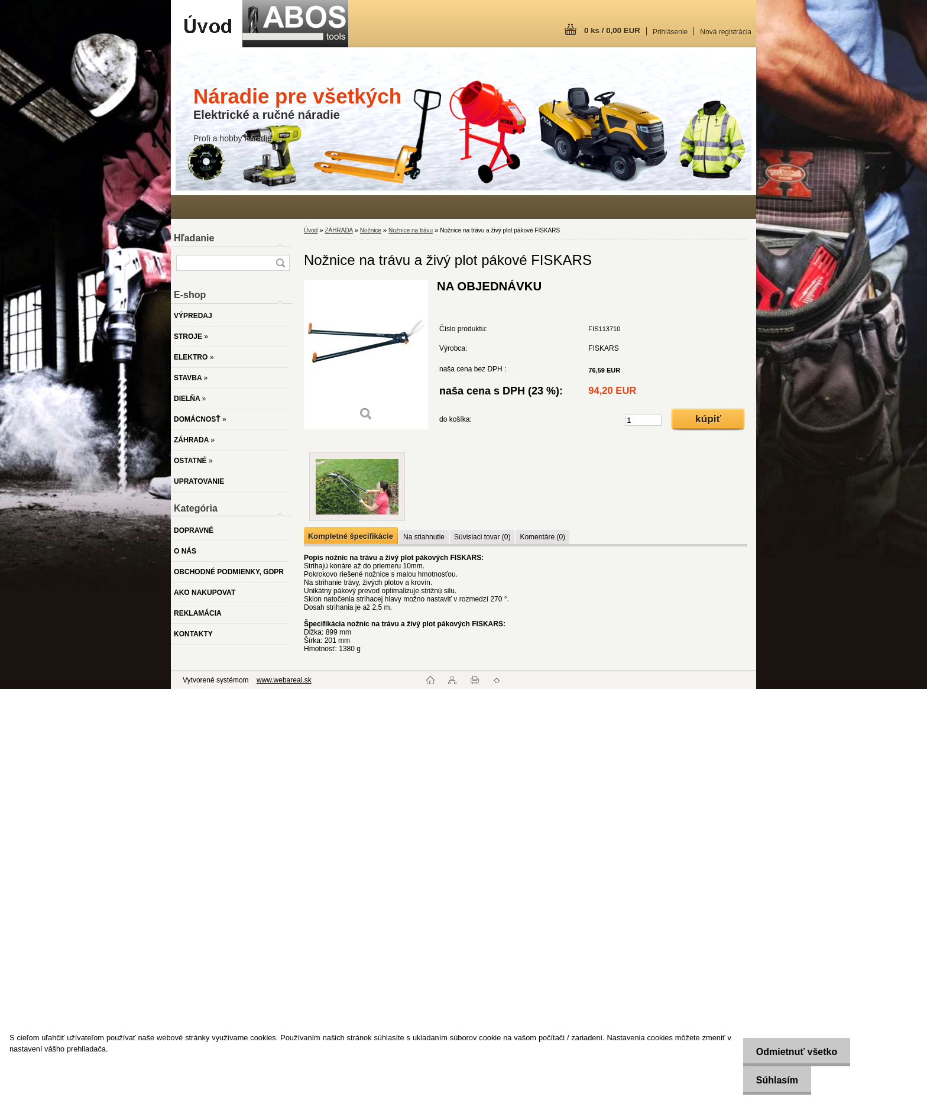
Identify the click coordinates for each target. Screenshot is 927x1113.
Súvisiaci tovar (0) (482, 537)
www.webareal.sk (284, 680)
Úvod (310, 230)
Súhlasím (772, 1080)
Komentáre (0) (542, 537)
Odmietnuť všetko (791, 1052)
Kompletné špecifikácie (350, 536)
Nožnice (370, 230)
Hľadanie (194, 238)
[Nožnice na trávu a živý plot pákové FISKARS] (365, 354)
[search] (280, 262)
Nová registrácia (725, 32)
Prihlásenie (670, 32)
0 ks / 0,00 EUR (612, 30)
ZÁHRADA (338, 230)
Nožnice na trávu (410, 230)
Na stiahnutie (424, 537)
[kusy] (643, 420)
